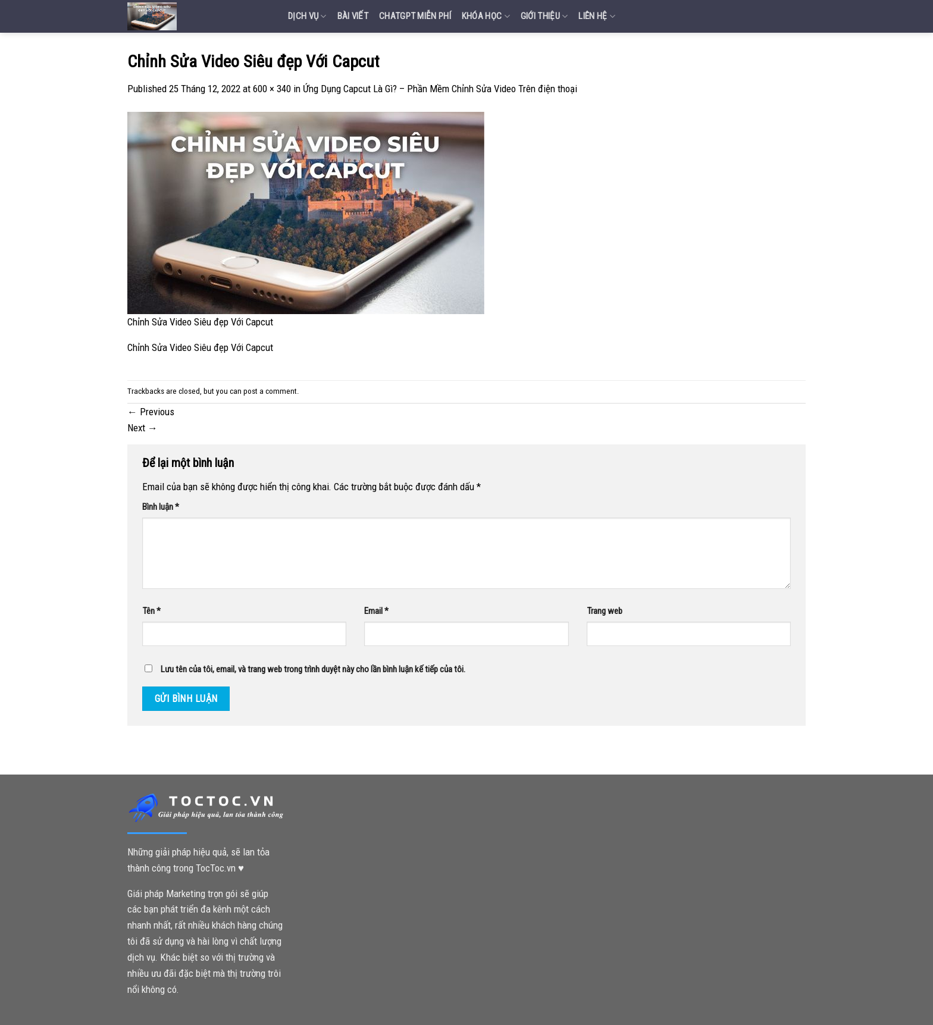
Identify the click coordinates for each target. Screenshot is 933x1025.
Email (376, 611)
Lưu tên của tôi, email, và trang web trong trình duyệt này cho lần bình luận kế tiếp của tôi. (313, 669)
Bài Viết (352, 16)
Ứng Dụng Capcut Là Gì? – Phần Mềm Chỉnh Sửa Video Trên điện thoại (440, 89)
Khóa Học (486, 16)
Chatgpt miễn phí (415, 16)
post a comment (270, 391)
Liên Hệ (596, 16)
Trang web (604, 611)
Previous (150, 412)
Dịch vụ (307, 16)
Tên (151, 611)
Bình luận (160, 506)
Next (142, 428)
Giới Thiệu (544, 16)
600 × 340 (272, 89)
